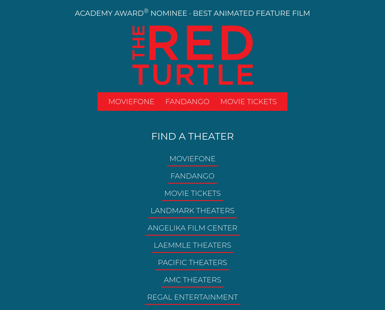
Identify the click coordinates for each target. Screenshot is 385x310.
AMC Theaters (192, 279)
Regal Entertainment (192, 297)
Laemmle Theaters (192, 245)
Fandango (193, 176)
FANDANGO (187, 101)
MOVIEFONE (131, 101)
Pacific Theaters (192, 262)
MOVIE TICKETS (248, 101)
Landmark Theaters (192, 210)
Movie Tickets (192, 193)
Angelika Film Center (192, 227)
